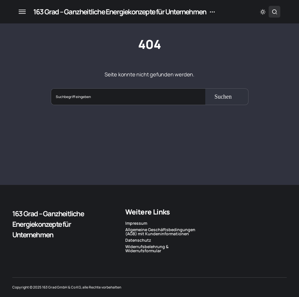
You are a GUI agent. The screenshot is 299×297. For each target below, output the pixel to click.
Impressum (136, 223)
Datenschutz (138, 240)
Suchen (223, 96)
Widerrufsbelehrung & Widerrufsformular (146, 249)
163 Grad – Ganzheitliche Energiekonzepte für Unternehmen (119, 11)
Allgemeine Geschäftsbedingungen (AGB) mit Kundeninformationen (160, 232)
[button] (22, 12)
